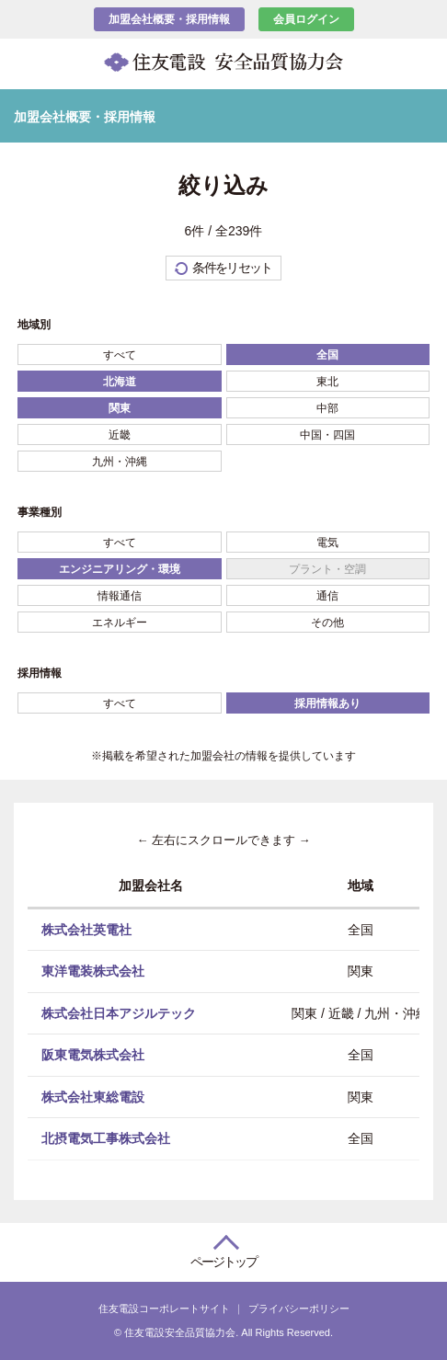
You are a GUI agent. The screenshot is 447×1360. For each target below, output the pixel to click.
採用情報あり (327, 703)
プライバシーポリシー (299, 1308)
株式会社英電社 (86, 928)
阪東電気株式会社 (92, 1054)
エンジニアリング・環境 (119, 569)
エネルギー (119, 622)
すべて (119, 355)
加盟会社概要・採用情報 (169, 19)
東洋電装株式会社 (92, 971)
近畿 (120, 435)
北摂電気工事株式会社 (105, 1138)
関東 (120, 408)
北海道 (119, 381)
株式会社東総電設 (92, 1096)
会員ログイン (306, 19)
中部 (327, 408)
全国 (327, 355)
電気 (327, 542)
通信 (327, 595)
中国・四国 (327, 435)
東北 (327, 381)
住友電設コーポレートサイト (164, 1308)
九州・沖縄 (119, 461)
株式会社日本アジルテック (118, 1012)
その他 (327, 622)
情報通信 (119, 595)
